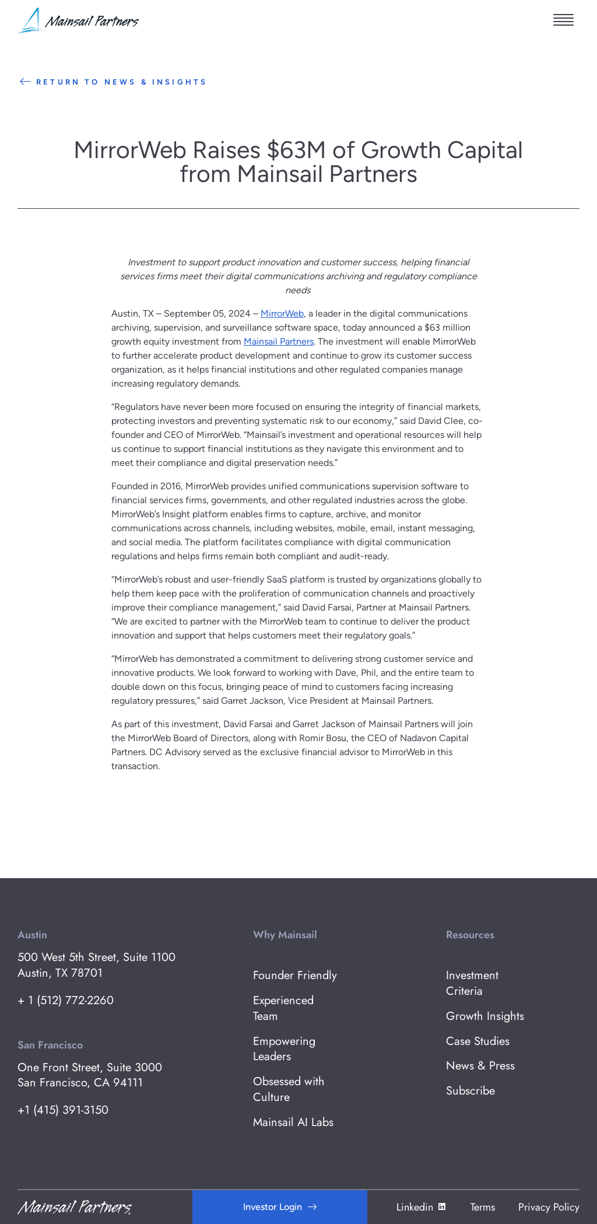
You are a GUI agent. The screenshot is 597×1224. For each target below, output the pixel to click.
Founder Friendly (295, 976)
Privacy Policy (549, 1207)
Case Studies (478, 1042)
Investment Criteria (472, 983)
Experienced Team (283, 1009)
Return (112, 82)
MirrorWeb (282, 313)
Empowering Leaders (284, 1049)
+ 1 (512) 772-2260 (65, 1001)
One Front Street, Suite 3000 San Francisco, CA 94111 (89, 1076)
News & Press (480, 1066)
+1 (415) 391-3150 (62, 1110)
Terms (482, 1207)
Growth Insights (485, 1017)
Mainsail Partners (279, 341)
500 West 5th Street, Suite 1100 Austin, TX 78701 (96, 965)
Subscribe (470, 1091)
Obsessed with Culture (289, 1090)
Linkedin (421, 1207)
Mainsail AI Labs (293, 1123)
